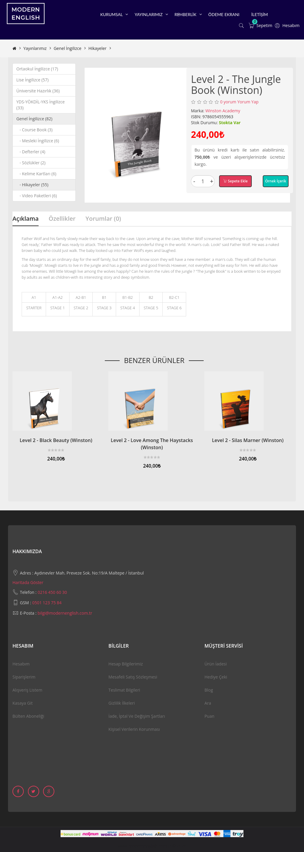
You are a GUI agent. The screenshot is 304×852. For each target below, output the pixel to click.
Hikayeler (97, 48)
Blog (209, 690)
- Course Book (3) (34, 129)
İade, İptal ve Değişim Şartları (136, 716)
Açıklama (25, 218)
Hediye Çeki (216, 677)
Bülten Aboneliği (28, 716)
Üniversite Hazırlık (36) (38, 91)
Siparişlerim (23, 677)
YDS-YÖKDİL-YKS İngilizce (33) (40, 105)
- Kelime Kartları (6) (36, 173)
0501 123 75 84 (46, 602)
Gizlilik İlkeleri (121, 703)
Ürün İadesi (216, 664)
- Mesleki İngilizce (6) (37, 140)
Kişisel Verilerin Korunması (134, 729)
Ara (208, 703)
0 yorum (228, 102)
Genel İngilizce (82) (34, 119)
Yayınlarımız (35, 48)
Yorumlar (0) (103, 218)
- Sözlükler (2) (30, 162)
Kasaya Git (22, 703)
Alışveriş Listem (27, 690)
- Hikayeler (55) (32, 184)
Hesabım (21, 664)
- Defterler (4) (30, 151)
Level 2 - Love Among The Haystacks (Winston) (152, 444)
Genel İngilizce (68, 48)
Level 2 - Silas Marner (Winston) (248, 440)
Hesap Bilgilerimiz (125, 664)
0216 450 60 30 (52, 592)
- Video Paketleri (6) (36, 195)
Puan (209, 716)
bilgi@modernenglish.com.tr (65, 613)
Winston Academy (222, 110)
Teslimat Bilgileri (124, 690)
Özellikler (62, 218)
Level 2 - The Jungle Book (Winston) (147, 48)
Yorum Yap (247, 102)
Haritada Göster (27, 582)
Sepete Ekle (235, 181)
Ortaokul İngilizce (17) (37, 69)
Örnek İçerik (275, 181)
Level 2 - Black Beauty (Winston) (56, 440)
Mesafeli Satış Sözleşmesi (132, 677)
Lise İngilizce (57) (32, 80)
